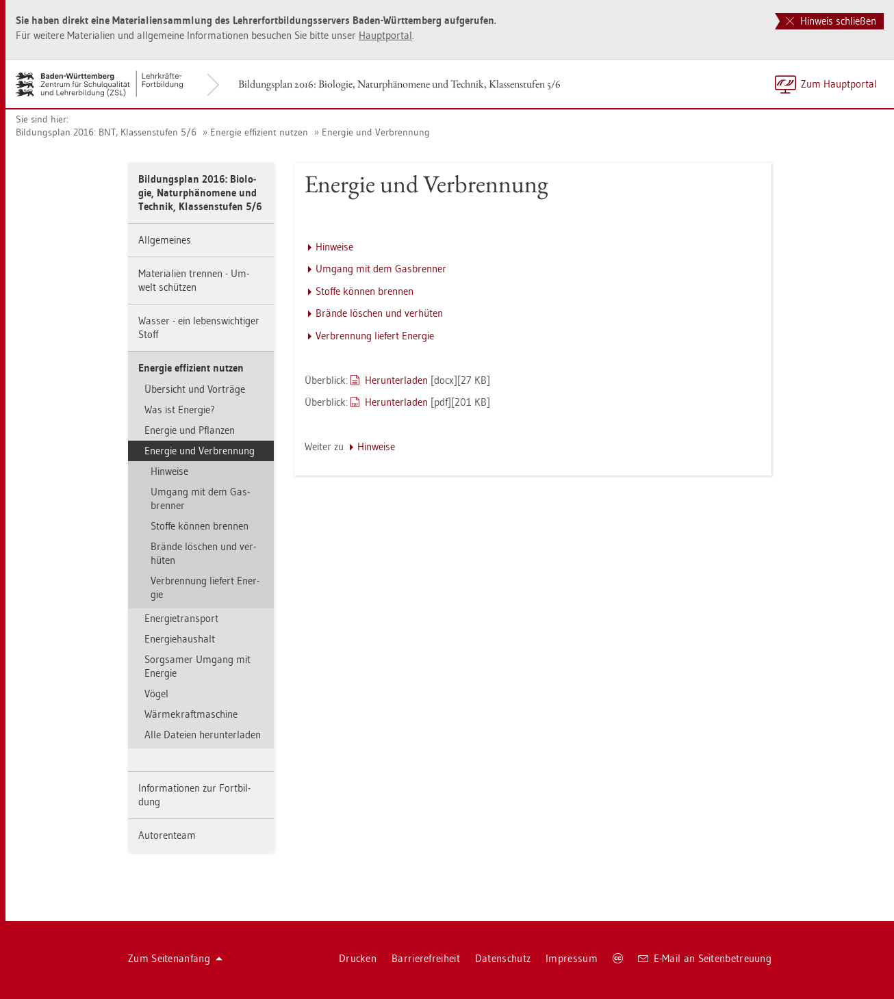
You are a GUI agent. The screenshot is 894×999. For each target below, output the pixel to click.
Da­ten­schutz (503, 958)
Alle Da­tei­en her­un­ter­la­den (202, 734)
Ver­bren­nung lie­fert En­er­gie (205, 587)
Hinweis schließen (831, 20)
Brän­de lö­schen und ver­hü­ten (203, 553)
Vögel (156, 693)
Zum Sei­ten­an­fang (175, 958)
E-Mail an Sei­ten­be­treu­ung (704, 958)
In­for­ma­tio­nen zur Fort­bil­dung (194, 794)
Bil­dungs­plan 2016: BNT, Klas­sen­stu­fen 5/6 (106, 132)
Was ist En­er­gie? (179, 409)
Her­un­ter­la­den (396, 380)
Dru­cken (357, 958)
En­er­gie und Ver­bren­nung (376, 132)
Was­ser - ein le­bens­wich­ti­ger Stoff (198, 327)
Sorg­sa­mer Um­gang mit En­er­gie (197, 666)
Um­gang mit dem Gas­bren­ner (200, 498)
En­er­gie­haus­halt (179, 638)
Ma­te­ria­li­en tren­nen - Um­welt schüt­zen (193, 280)
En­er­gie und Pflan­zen (189, 430)
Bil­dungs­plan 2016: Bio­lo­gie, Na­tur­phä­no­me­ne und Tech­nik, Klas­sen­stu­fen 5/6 (399, 84)
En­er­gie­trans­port (181, 618)
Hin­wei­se (169, 471)
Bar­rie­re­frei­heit (426, 958)
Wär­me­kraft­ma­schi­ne (191, 714)
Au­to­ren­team (167, 835)
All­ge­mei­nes (164, 239)
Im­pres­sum (572, 958)
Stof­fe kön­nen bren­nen (199, 525)
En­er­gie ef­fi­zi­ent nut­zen (259, 132)
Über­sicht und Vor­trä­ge (194, 388)
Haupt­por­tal (385, 35)
